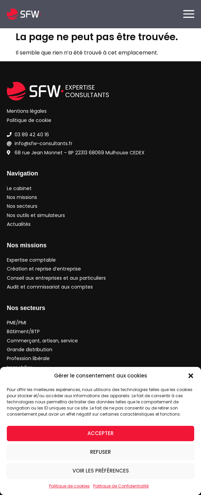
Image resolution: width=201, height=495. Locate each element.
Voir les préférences (100, 470)
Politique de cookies (69, 486)
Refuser (100, 451)
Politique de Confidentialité (121, 486)
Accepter (100, 433)
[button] (190, 375)
